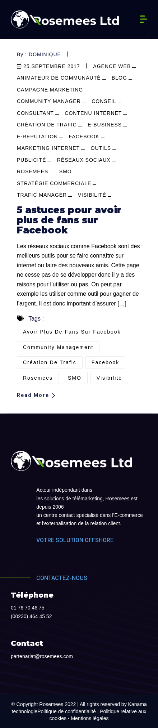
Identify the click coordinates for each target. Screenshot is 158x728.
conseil (104, 101)
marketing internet (48, 148)
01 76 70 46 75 (27, 608)
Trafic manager (42, 195)
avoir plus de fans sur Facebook (72, 332)
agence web (112, 66)
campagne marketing (50, 90)
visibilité (92, 195)
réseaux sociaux (84, 160)
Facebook (105, 362)
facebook (84, 136)
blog (119, 78)
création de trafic (49, 362)
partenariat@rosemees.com (42, 656)
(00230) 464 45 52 (31, 616)
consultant (35, 113)
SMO (65, 171)
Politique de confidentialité (66, 711)
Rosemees (32, 171)
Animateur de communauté (59, 78)
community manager (49, 101)
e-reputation (37, 136)
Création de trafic (47, 125)
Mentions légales (89, 718)
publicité (31, 160)
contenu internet (93, 113)
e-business (105, 125)
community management (58, 347)
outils (101, 148)
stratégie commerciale (54, 183)
